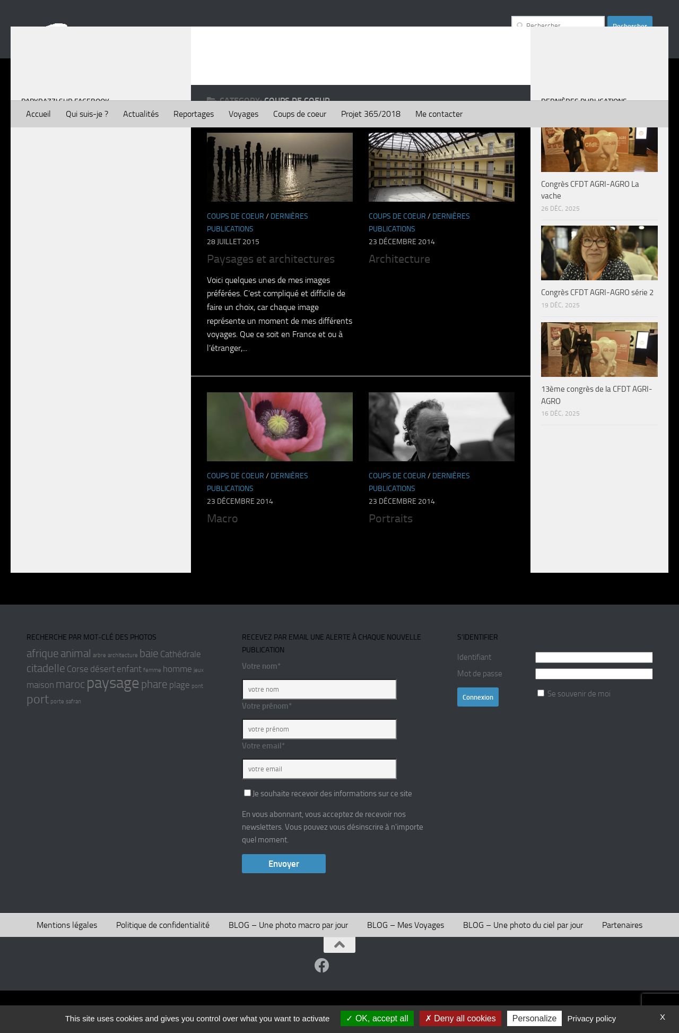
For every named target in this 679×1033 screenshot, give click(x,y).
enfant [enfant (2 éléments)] (129, 711)
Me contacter (439, 114)
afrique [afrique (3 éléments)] (43, 696)
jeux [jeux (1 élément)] (199, 712)
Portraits (391, 561)
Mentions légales (67, 967)
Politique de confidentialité (163, 967)
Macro (222, 561)
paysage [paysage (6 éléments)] (113, 725)
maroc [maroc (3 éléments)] (70, 726)
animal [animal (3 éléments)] (75, 696)
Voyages (243, 114)
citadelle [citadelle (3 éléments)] (46, 710)
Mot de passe (479, 716)
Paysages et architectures (271, 301)
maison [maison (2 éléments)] (40, 727)
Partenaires (622, 967)
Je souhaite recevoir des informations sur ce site (328, 836)
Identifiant (474, 699)
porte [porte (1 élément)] (57, 744)
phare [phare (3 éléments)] (154, 726)
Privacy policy (592, 1018)
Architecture (399, 301)
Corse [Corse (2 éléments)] (78, 711)
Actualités (141, 114)
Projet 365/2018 (371, 114)
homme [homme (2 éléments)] (177, 711)
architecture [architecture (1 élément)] (123, 697)
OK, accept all (377, 1018)
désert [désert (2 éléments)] (102, 711)
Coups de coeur (299, 114)
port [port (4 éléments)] (38, 741)
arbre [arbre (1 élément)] (99, 697)
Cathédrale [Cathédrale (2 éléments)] (180, 696)
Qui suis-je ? (87, 114)
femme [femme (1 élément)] (152, 712)
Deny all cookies (460, 1018)
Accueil (38, 114)
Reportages (193, 114)
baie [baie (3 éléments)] (149, 696)
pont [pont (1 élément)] (197, 728)
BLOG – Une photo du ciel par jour (523, 967)
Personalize (534, 1018)
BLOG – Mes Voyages (405, 967)
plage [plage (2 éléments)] (179, 727)
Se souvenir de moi (579, 736)
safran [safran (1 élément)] (73, 744)
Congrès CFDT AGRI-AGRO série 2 (597, 335)
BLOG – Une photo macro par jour (288, 967)
